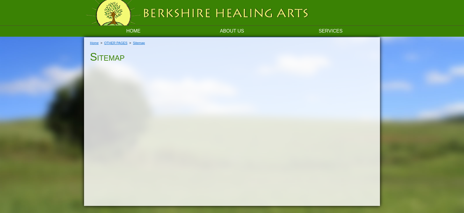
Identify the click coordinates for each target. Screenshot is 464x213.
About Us (232, 30)
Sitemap (139, 43)
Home (133, 30)
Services (331, 30)
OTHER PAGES (116, 43)
